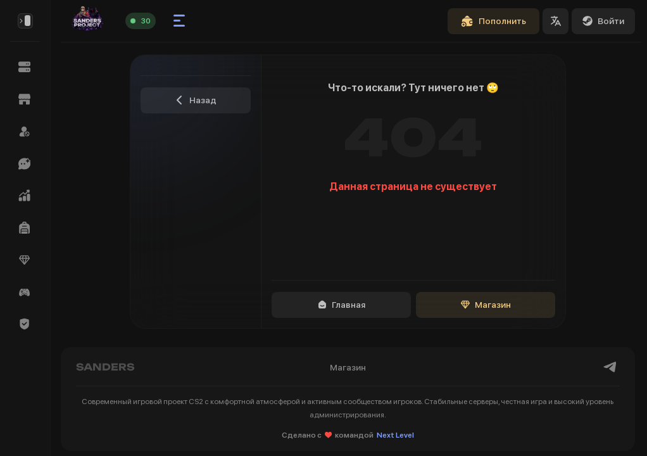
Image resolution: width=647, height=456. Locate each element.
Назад (196, 100)
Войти (603, 21)
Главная (341, 305)
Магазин (486, 305)
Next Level (395, 435)
